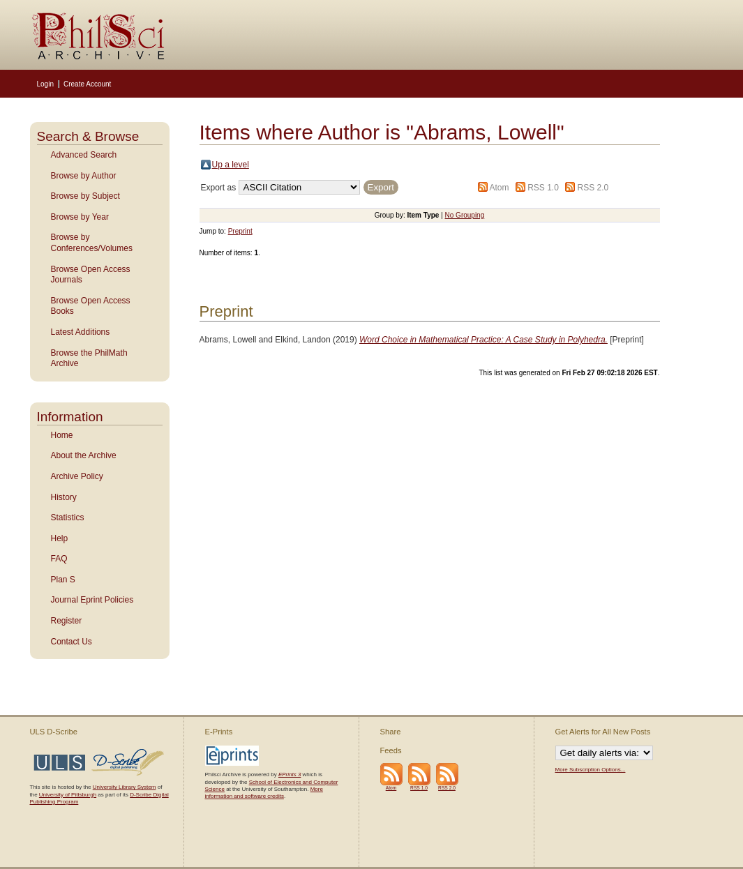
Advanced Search (84, 155)
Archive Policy (77, 476)
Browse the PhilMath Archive (89, 358)
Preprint (240, 231)
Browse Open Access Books (90, 306)
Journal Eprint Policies (92, 600)
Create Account (87, 84)
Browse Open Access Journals (90, 274)
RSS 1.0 (543, 187)
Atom (499, 187)
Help (59, 538)
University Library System (124, 787)
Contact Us (71, 642)
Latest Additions (80, 332)
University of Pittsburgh (67, 795)
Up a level (230, 164)
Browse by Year (80, 217)
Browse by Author (84, 176)
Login (45, 84)
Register (66, 621)
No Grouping (465, 215)
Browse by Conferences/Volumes (92, 242)
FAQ (59, 559)
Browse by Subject (85, 196)
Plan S (63, 579)
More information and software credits (264, 792)
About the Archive (84, 455)
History (64, 497)
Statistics (67, 517)
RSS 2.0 (593, 187)
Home (62, 435)
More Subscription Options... (590, 769)
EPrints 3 (289, 774)
